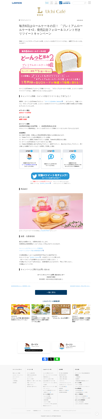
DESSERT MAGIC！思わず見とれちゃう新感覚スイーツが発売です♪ (80, 286)
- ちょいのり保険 (46, 396)
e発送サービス (30, 384)
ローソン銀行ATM (31, 373)
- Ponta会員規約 (79, 390)
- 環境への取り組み (63, 376)
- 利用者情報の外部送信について (82, 380)
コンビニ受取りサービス (48, 373)
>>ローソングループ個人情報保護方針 (31, 250)
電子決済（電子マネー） (32, 386)
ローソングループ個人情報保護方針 (82, 373)
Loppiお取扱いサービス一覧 (49, 380)
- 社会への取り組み (63, 378)
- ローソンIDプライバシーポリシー (82, 386)
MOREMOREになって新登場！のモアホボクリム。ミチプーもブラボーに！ (21, 286)
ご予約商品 (15, 380)
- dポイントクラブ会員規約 (81, 396)
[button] (89, 2)
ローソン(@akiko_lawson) (54, 101)
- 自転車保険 (45, 399)
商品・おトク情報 (16, 373)
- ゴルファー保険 (46, 401)
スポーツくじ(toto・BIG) (48, 378)
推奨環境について (37, 410)
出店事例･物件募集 (63, 392)
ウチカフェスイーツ (25, 20)
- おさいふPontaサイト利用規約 (81, 403)
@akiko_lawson (45, 183)
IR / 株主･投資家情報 (63, 373)
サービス (14, 378)
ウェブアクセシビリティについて (69, 410)
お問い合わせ (56, 410)
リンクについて (47, 410)
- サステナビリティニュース (65, 382)
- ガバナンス (61, 380)
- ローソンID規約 (78, 384)
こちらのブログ (44, 230)
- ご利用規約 (77, 376)
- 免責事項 (77, 378)
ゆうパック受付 (30, 378)
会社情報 (14, 382)
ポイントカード (16, 376)
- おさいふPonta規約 (79, 401)
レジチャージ (30, 376)
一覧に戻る (51, 292)
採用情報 (61, 388)
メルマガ (28, 410)
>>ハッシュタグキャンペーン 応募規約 (31, 248)
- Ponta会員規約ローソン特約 (81, 392)
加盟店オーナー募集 (63, 390)
